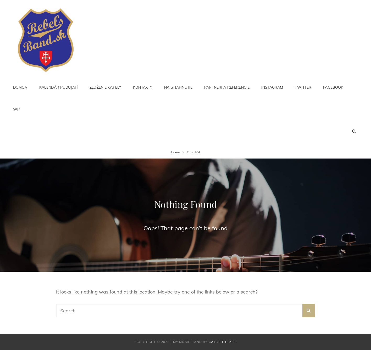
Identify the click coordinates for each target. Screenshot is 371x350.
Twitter (303, 87)
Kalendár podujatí (58, 87)
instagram (272, 87)
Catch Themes (222, 342)
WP (16, 109)
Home (175, 152)
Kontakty (142, 87)
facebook (333, 87)
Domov (20, 87)
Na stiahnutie (178, 87)
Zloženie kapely (105, 87)
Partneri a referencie (227, 87)
